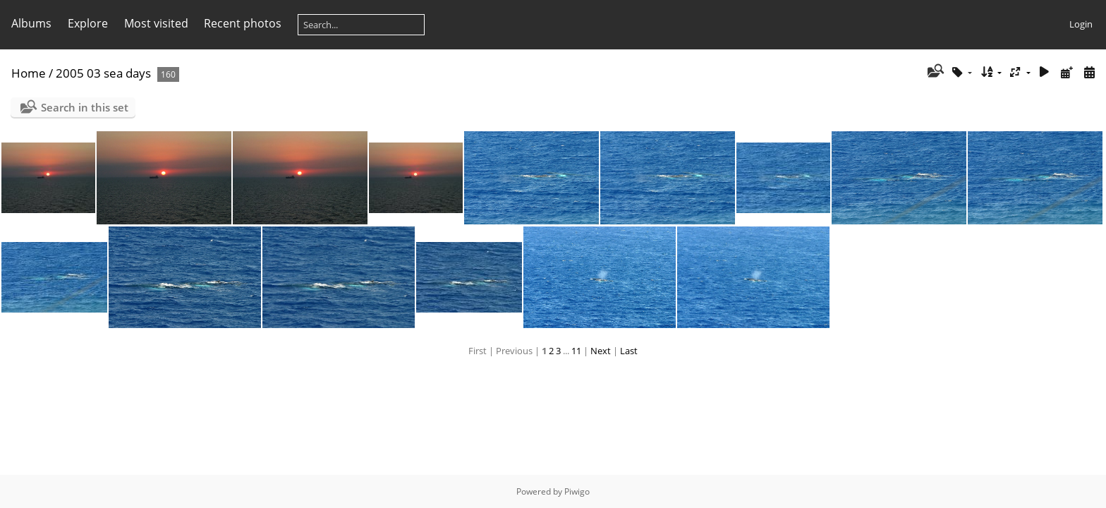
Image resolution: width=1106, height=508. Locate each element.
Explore (88, 23)
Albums (31, 23)
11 (576, 350)
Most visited (156, 23)
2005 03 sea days (103, 73)
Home (28, 73)
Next (600, 350)
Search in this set (84, 107)
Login (1081, 24)
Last (629, 350)
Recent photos (242, 23)
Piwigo (577, 491)
